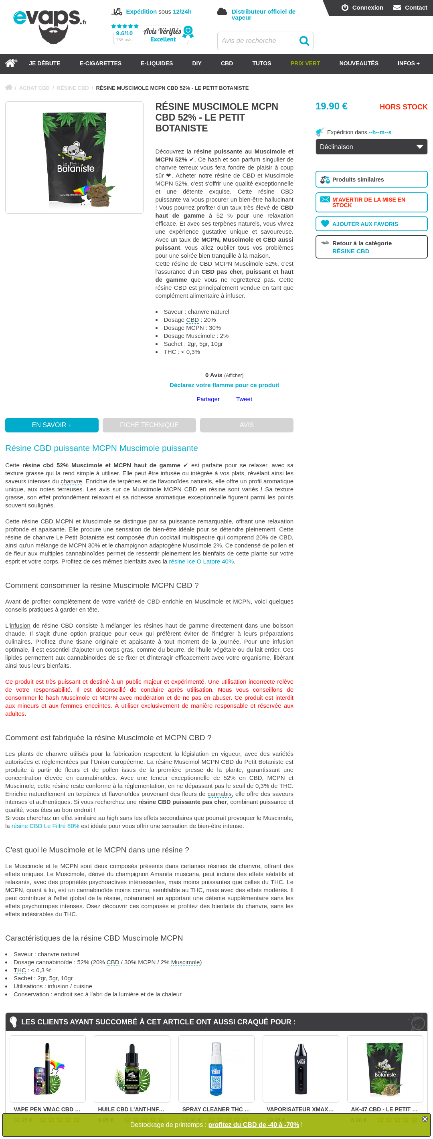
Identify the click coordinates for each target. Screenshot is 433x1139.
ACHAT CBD (34, 88)
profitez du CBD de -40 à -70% (253, 1124)
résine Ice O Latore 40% (201, 561)
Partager (208, 399)
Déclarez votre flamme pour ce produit (224, 385)
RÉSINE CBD (73, 88)
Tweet (244, 399)
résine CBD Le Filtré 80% (45, 825)
